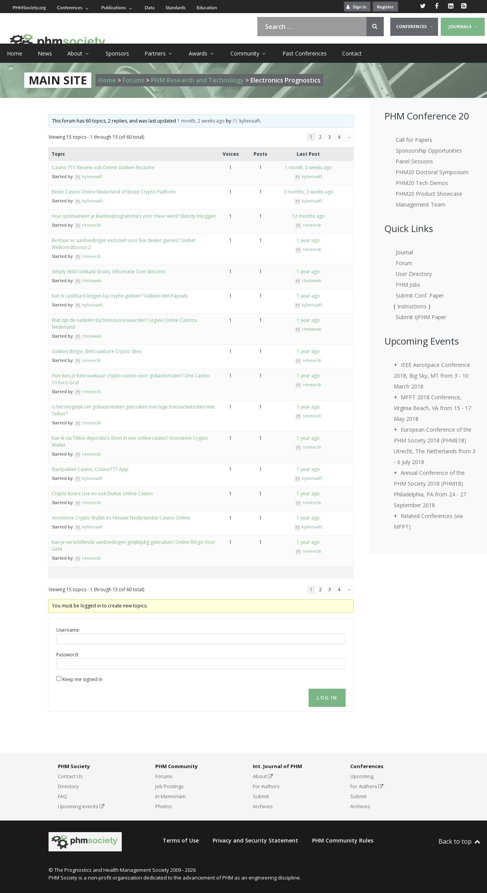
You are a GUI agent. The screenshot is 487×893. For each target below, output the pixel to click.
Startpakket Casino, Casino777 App (90, 469)
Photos (163, 806)
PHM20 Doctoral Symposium (432, 172)
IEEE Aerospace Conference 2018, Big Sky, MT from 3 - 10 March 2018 (432, 375)
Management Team (420, 204)
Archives (263, 806)
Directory (68, 786)
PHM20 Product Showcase (429, 193)
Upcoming (361, 776)
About (263, 776)
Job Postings (169, 786)
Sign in (355, 7)
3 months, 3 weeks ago (308, 191)
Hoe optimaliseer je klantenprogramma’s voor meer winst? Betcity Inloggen (134, 216)
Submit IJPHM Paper (421, 317)
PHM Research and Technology (197, 80)
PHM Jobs (408, 284)
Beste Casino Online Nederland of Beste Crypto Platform (114, 191)
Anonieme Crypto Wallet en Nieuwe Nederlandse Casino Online (121, 518)
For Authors (266, 786)
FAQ (62, 796)
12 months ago (308, 216)
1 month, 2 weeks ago (201, 121)
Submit (261, 796)
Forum (404, 263)
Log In (327, 697)
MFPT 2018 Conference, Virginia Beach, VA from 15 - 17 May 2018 (432, 408)
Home (107, 80)
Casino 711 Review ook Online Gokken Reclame (103, 167)
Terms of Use (181, 840)
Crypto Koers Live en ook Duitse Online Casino (102, 493)
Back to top (459, 841)
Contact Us (70, 776)
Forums (133, 80)
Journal (404, 252)
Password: (67, 654)
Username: (68, 630)
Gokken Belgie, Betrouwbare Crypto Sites (96, 351)
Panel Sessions (414, 161)
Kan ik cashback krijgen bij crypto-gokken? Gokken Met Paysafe (120, 296)
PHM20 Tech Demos (422, 183)
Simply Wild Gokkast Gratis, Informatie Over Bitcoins (108, 271)
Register (385, 7)
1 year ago (308, 240)
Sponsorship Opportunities (429, 150)
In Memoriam (170, 796)
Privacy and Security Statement (255, 840)
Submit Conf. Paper (420, 295)
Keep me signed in (82, 679)
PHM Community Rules (342, 840)
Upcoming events (81, 806)
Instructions (412, 306)
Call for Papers (414, 139)
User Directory (414, 273)
